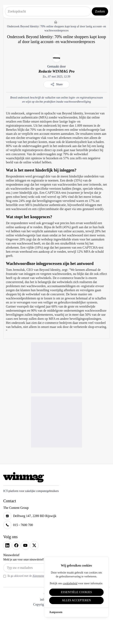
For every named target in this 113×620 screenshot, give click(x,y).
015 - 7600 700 (23, 525)
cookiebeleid (70, 583)
